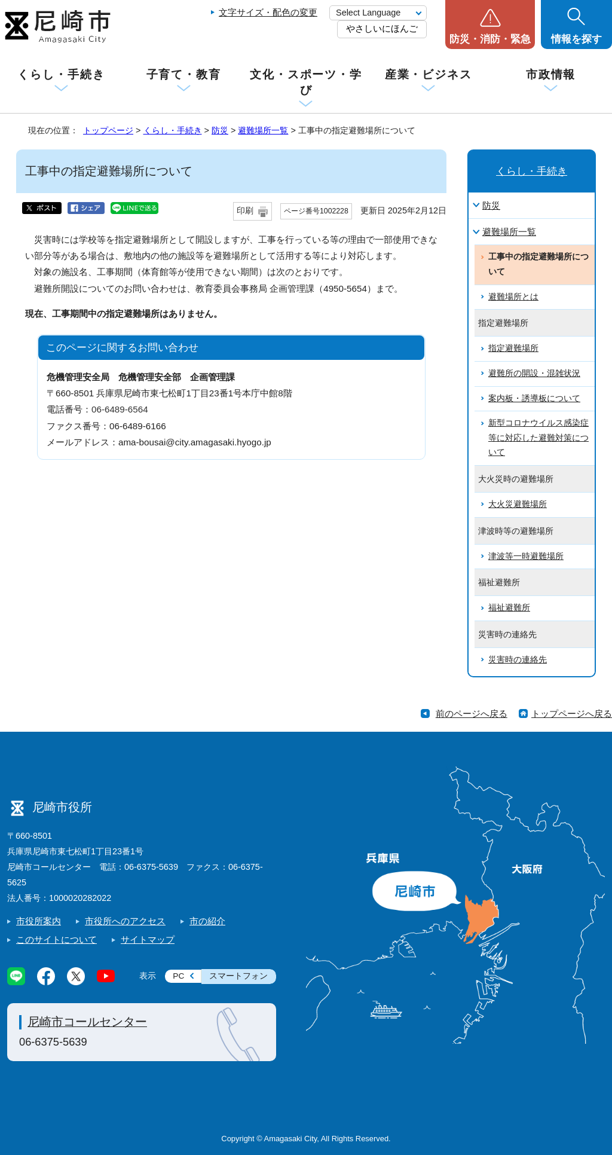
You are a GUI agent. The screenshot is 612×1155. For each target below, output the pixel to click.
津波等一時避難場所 (526, 556)
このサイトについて (56, 939)
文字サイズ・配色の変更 (268, 12)
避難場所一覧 (263, 130)
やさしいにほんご (382, 28)
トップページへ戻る (571, 713)
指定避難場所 (513, 348)
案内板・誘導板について (534, 398)
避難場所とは (513, 296)
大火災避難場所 (517, 504)
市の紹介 (207, 921)
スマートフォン (238, 975)
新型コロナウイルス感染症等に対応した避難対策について (538, 437)
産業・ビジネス (428, 74)
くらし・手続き (61, 74)
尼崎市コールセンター (87, 1021)
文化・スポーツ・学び (306, 82)
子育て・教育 (183, 74)
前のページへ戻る (471, 713)
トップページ (108, 130)
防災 (220, 130)
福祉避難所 (509, 607)
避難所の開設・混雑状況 (534, 373)
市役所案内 (38, 921)
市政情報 (551, 74)
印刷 (245, 210)
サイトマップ (148, 939)
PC (178, 975)
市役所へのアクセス (125, 921)
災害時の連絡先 (517, 659)
